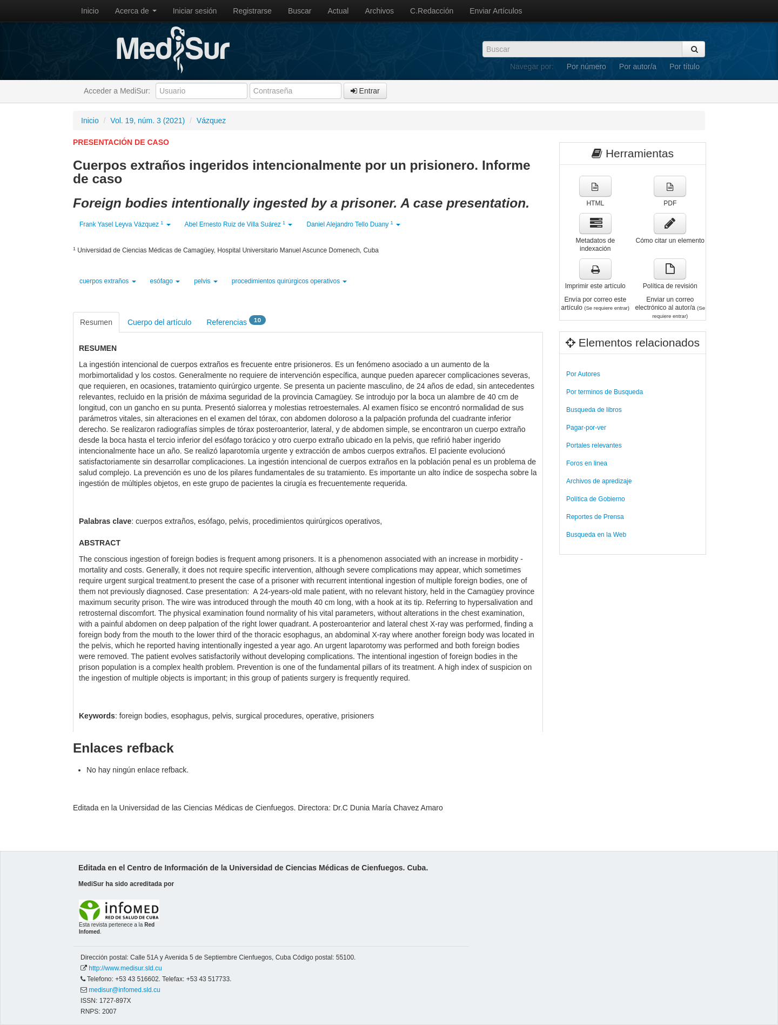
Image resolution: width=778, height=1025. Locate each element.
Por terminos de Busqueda (604, 392)
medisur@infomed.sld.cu (124, 990)
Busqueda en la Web (596, 534)
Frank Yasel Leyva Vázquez (125, 224)
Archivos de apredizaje (599, 481)
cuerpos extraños (107, 281)
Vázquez (211, 120)
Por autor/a (637, 66)
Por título (684, 66)
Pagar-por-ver (586, 427)
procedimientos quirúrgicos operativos (289, 281)
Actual (338, 10)
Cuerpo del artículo (159, 322)
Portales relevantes (594, 445)
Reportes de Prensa (595, 517)
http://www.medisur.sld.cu (125, 968)
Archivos (379, 10)
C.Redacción (431, 10)
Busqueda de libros (594, 410)
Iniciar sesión (195, 10)
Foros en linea (586, 463)
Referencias (236, 321)
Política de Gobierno (595, 499)
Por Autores (583, 374)
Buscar (300, 10)
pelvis (206, 281)
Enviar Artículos (496, 10)
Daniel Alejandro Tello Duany (353, 224)
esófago (165, 281)
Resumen (96, 322)
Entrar (365, 90)
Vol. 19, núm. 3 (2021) (147, 120)
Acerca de (136, 10)
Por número (586, 66)
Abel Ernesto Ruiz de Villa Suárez (239, 224)
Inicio (90, 10)
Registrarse (252, 10)
